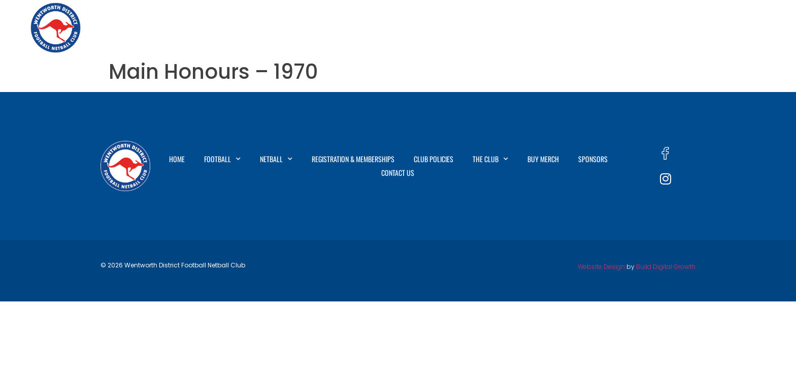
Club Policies (517, 27)
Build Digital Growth (665, 266)
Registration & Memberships (427, 27)
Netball (340, 28)
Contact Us (746, 27)
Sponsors (691, 27)
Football (283, 28)
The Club (579, 28)
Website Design (601, 266)
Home (235, 27)
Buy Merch (636, 27)
